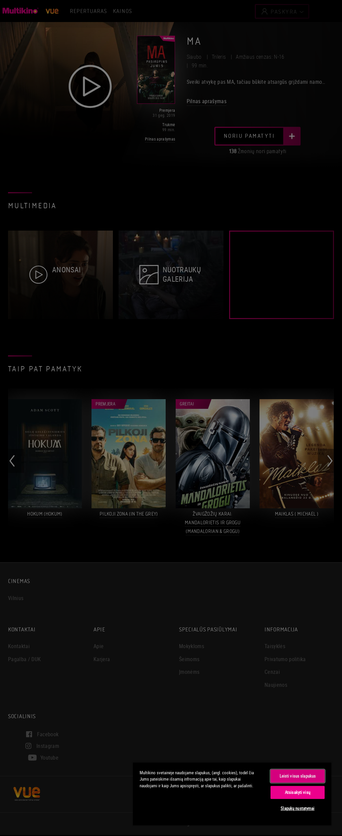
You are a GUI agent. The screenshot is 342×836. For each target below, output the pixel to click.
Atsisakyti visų (297, 792)
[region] (232, 793)
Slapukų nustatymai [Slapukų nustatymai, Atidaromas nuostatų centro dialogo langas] (297, 808)
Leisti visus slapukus (298, 776)
